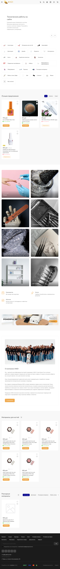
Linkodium (12, 565)
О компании (10, 400)
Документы (32, 539)
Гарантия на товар (22, 539)
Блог (28, 537)
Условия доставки (47, 537)
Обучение (8, 299)
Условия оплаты (36, 537)
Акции (10, 537)
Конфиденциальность (48, 565)
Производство (9, 292)
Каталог (4, 537)
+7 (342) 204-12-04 (6, 554)
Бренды (16, 537)
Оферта (40, 539)
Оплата (37, 292)
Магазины (11, 539)
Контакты (4, 539)
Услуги (23, 537)
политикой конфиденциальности (25, 546)
